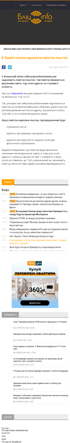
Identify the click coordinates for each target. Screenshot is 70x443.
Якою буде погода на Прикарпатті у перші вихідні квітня (35, 247)
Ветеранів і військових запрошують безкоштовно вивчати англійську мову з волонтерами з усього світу (40, 396)
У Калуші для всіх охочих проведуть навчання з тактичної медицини (40, 371)
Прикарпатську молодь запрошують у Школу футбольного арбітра (39, 334)
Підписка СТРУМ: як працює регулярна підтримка (32, 218)
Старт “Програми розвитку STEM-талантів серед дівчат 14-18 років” (40, 322)
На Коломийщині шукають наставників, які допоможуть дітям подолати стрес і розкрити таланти (37, 360)
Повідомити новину (56, 5)
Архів (23, 5)
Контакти (36, 5)
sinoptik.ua (16, 441)
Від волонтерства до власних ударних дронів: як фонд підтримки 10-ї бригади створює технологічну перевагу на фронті (38, 204)
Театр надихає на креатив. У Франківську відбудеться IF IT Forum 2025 (39, 347)
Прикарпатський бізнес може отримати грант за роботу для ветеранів (37, 384)
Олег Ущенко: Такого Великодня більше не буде (31, 236)
